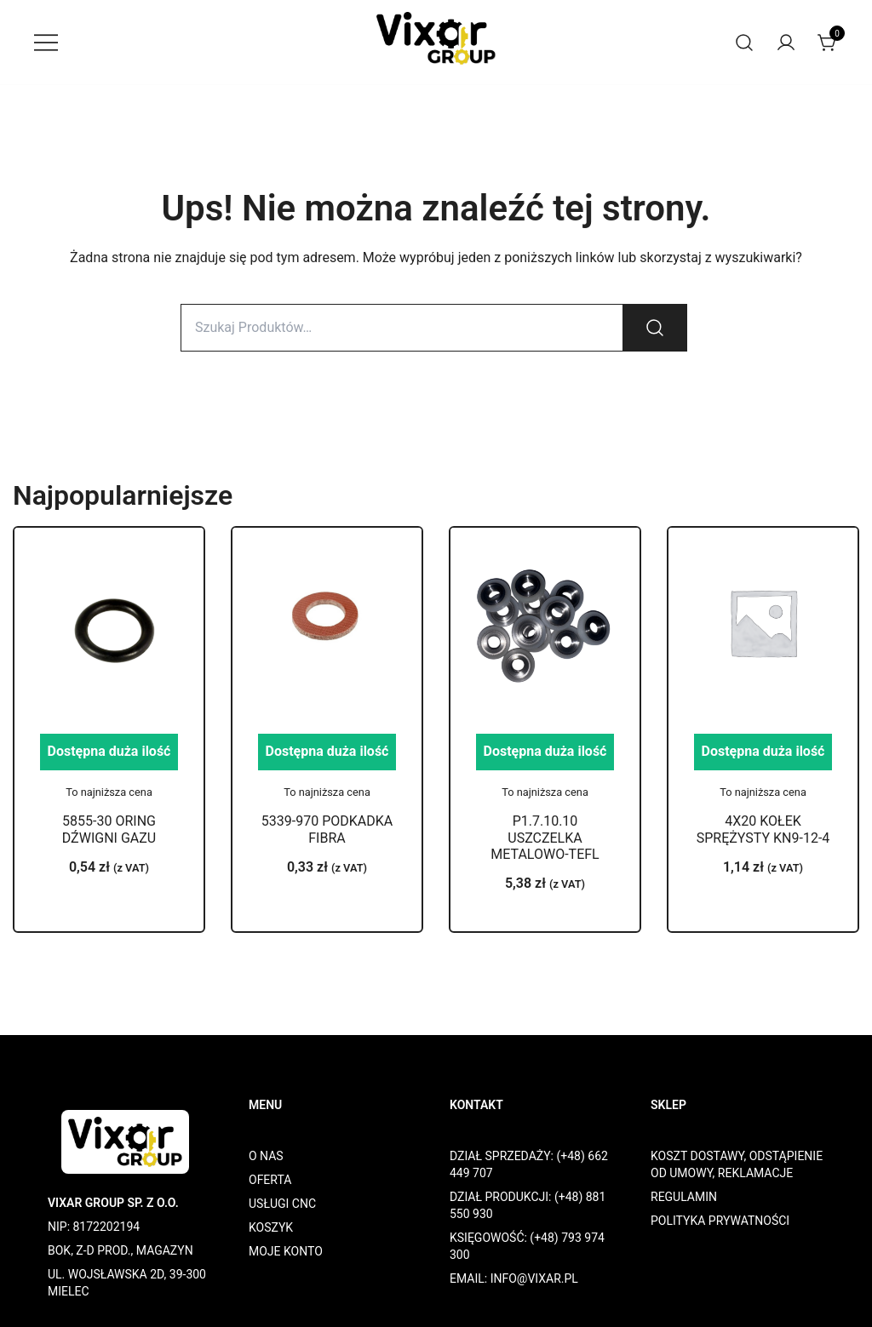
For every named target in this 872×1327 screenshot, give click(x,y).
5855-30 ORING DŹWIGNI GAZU (109, 829)
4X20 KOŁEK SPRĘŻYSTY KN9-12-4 (763, 829)
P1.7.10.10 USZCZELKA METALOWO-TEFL (544, 837)
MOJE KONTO (286, 1251)
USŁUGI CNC (282, 1203)
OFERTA (270, 1180)
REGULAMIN (684, 1197)
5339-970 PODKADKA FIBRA (327, 829)
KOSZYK (271, 1227)
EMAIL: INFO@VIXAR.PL (514, 1278)
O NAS (266, 1156)
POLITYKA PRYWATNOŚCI (720, 1220)
